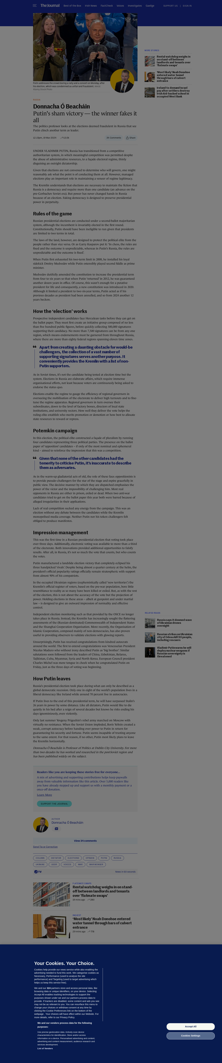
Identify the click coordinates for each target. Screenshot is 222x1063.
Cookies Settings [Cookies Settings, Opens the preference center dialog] (190, 1036)
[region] (111, 1003)
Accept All (190, 1026)
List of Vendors (45, 1048)
